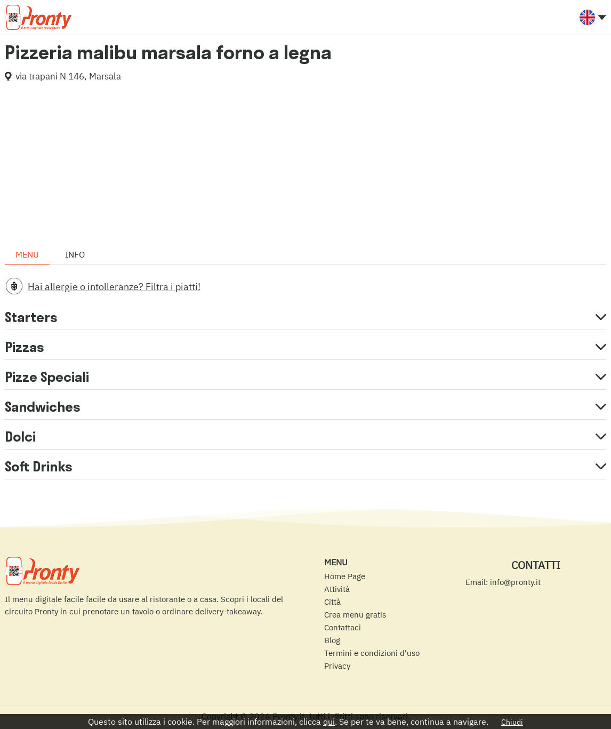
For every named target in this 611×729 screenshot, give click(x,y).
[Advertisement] (305, 164)
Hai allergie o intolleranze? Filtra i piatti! (114, 287)
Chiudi (512, 722)
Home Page (344, 576)
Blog (332, 640)
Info (75, 254)
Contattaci (342, 627)
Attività (337, 589)
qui (329, 721)
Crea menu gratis (355, 615)
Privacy (337, 666)
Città (332, 602)
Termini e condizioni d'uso (372, 653)
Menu (27, 254)
